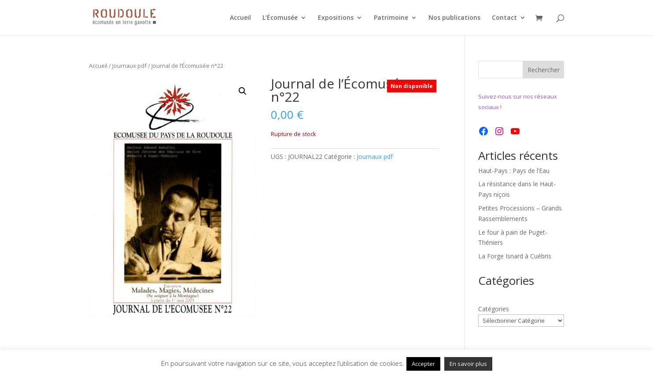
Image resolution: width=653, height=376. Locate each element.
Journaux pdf (129, 66)
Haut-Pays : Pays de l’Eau (514, 170)
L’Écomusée (280, 18)
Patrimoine (391, 18)
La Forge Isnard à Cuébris (514, 256)
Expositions (336, 18)
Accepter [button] (423, 364)
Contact (504, 18)
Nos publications (454, 18)
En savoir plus (468, 364)
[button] (243, 91)
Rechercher (544, 70)
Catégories (493, 309)
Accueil (240, 18)
